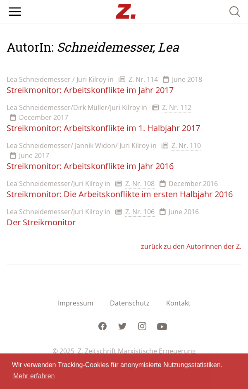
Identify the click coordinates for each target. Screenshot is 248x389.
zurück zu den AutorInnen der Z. (191, 246)
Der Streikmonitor (41, 222)
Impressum (75, 303)
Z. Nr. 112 (176, 107)
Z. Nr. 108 (140, 183)
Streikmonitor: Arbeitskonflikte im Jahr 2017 (90, 89)
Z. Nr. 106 (140, 211)
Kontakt (178, 303)
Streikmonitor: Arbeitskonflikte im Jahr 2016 (90, 166)
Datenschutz (130, 303)
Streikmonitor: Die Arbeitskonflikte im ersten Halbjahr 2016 (120, 194)
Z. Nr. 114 (143, 79)
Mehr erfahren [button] (34, 375)
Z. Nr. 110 (186, 145)
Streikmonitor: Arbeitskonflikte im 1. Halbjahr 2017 (103, 128)
